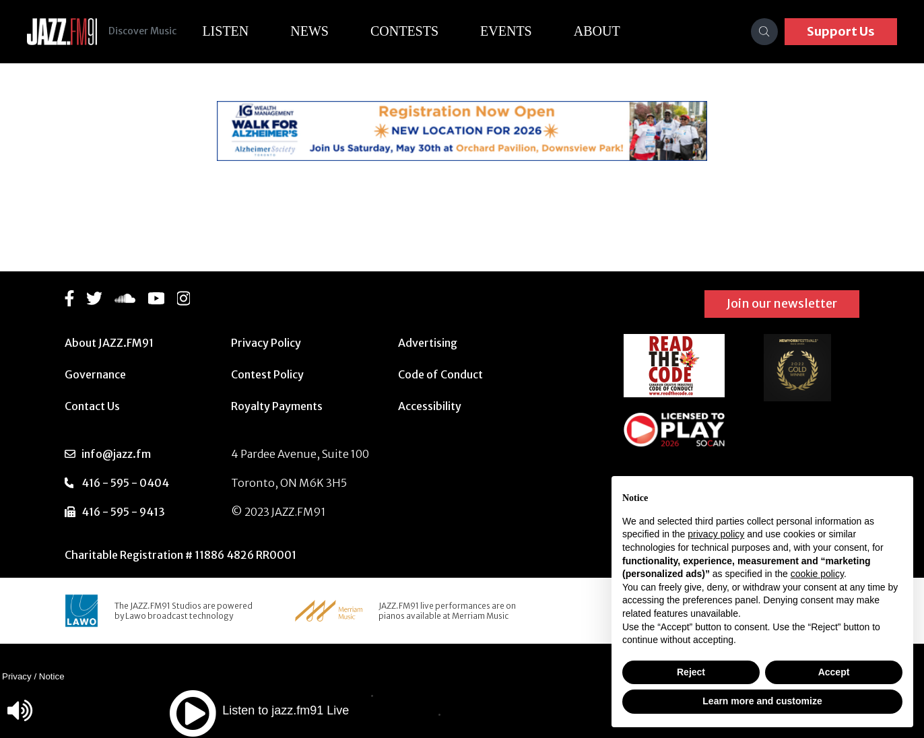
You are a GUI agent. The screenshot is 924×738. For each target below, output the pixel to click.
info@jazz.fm (116, 454)
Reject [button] (691, 672)
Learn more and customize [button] (762, 701)
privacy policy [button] (716, 534)
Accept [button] (834, 672)
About (607, 31)
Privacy (17, 676)
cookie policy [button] (817, 573)
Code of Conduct (440, 374)
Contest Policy (267, 374)
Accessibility (429, 406)
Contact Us (92, 406)
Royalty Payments (277, 406)
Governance (95, 374)
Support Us (841, 31)
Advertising (427, 342)
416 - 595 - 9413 (123, 511)
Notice (52, 676)
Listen (235, 31)
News (319, 31)
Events (516, 31)
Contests (415, 31)
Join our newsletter (782, 303)
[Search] (764, 31)
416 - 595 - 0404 (125, 483)
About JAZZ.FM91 (109, 342)
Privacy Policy (266, 342)
